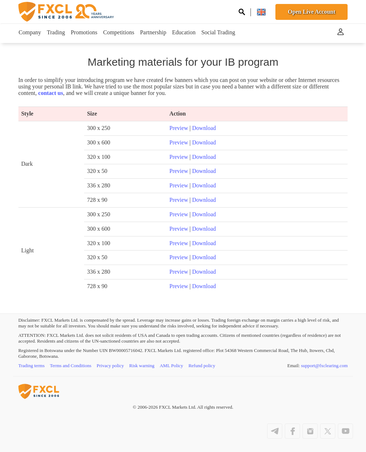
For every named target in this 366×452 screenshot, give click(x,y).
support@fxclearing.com (324, 365)
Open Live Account (312, 12)
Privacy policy (110, 365)
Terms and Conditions (71, 365)
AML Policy (171, 365)
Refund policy (202, 365)
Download (204, 128)
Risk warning (142, 365)
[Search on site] (242, 13)
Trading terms (31, 365)
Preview (178, 128)
